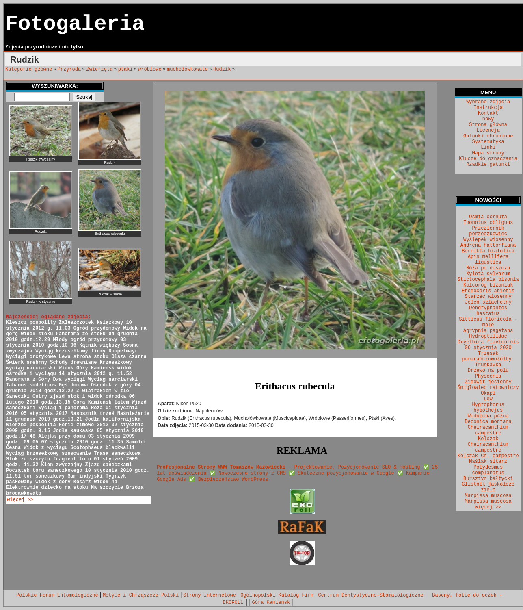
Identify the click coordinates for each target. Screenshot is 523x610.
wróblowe (150, 69)
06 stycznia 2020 (488, 348)
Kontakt (488, 113)
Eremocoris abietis (488, 291)
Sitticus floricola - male (488, 322)
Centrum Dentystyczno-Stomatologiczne (372, 595)
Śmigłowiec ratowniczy (488, 388)
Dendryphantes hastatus (488, 311)
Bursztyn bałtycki (488, 479)
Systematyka (488, 142)
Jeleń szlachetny (488, 302)
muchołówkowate (187, 69)
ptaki (125, 69)
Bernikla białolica (488, 251)
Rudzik (222, 69)
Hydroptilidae (488, 336)
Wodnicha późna (488, 416)
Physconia (488, 376)
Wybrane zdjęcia (488, 102)
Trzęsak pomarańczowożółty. (488, 356)
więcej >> (20, 500)
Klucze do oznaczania (488, 159)
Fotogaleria (75, 24)
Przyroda (69, 69)
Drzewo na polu (488, 370)
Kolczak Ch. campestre (488, 456)
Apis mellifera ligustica (488, 259)
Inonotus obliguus (488, 223)
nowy (488, 119)
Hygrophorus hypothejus (488, 407)
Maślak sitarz (488, 462)
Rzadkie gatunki (488, 164)
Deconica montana (488, 422)
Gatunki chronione (488, 136)
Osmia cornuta (488, 217)
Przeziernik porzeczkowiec (488, 231)
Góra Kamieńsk (271, 603)
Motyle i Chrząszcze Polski (141, 595)
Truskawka (488, 365)
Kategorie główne (28, 69)
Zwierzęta (99, 69)
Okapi (488, 393)
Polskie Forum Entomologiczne (57, 595)
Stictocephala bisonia (488, 279)
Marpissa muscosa (488, 496)
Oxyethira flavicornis (488, 342)
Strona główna (488, 125)
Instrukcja (488, 108)
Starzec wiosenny (488, 297)
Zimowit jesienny (488, 382)
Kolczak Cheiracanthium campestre (488, 444)
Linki (488, 147)
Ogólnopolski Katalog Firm (276, 595)
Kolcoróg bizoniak (488, 285)
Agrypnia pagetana (488, 331)
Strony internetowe (209, 595)
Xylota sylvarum (488, 274)
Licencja (488, 130)
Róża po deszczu (488, 268)
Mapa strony (488, 153)
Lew (488, 399)
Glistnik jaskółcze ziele (488, 487)
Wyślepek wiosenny (488, 240)
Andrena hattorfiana (488, 245)
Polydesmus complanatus (488, 470)
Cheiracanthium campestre (488, 430)
